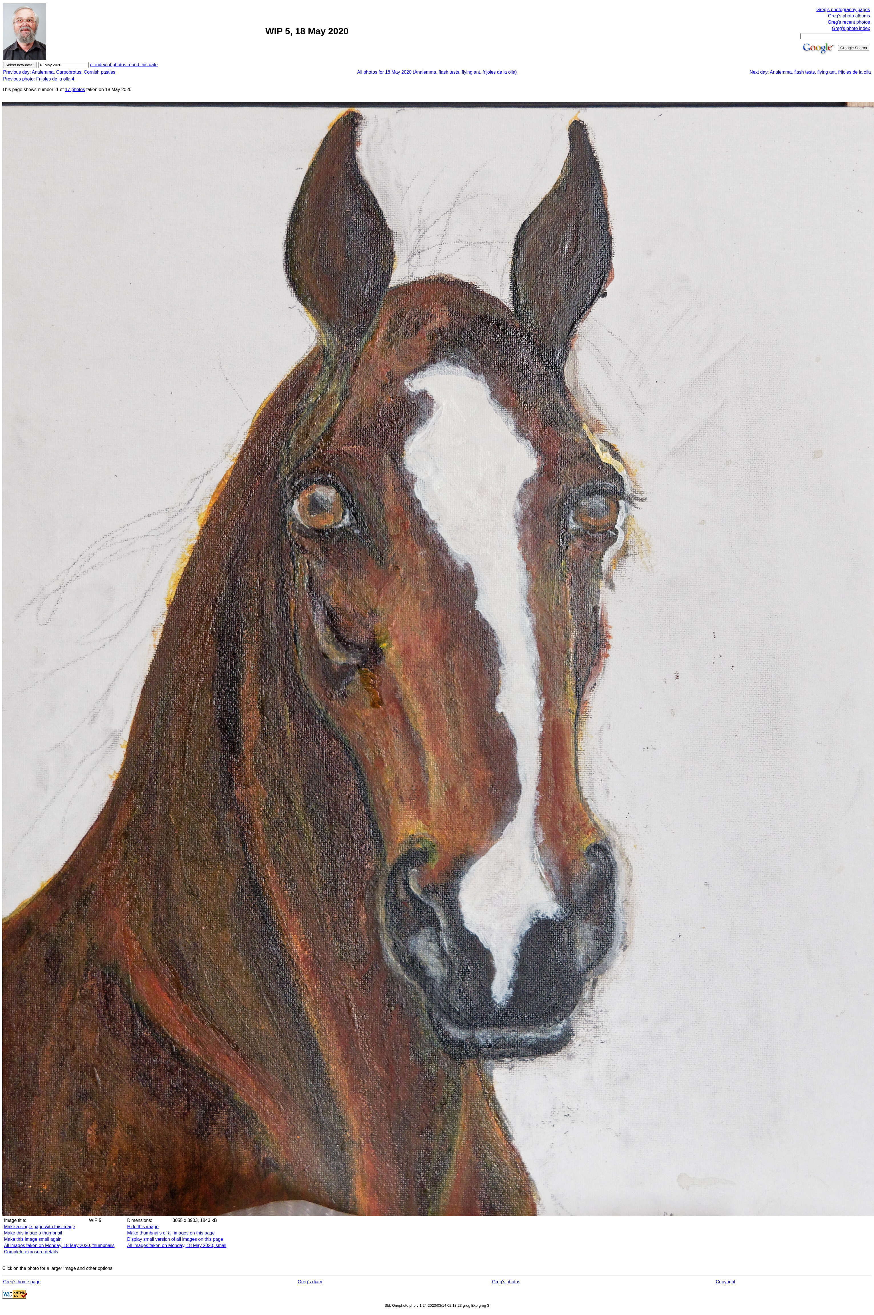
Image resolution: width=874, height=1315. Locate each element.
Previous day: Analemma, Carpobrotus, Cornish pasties (59, 72)
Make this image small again (33, 1239)
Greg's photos (506, 1281)
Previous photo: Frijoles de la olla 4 (38, 79)
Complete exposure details (31, 1251)
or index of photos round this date (124, 64)
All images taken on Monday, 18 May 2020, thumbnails (59, 1245)
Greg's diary (310, 1281)
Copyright (725, 1281)
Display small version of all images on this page (175, 1239)
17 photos (75, 89)
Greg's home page (22, 1281)
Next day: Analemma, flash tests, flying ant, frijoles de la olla (810, 72)
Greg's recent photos (849, 22)
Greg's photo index (851, 28)
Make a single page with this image (39, 1226)
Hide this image (143, 1226)
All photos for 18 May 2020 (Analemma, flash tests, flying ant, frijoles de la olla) (437, 72)
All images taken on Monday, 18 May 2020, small (176, 1245)
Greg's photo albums (849, 15)
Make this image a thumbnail (33, 1232)
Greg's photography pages (843, 9)
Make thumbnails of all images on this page (171, 1232)
